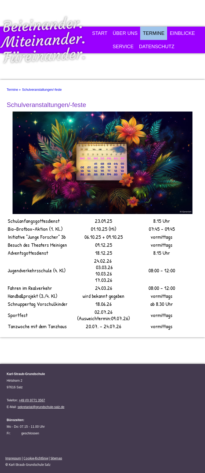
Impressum (13, 458)
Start (99, 33)
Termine (153, 33)
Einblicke (182, 33)
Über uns (125, 33)
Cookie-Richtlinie (35, 458)
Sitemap (56, 458)
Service (123, 46)
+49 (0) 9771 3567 (32, 400)
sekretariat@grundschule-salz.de (41, 407)
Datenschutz (157, 46)
